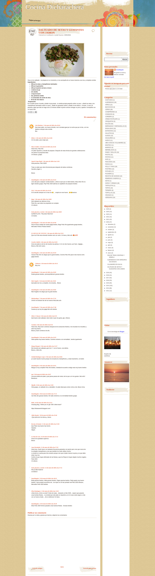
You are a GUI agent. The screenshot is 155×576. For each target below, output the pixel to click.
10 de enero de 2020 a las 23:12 (43, 402)
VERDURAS (67, 35)
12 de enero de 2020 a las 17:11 (53, 468)
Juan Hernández (35, 447)
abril (109, 245)
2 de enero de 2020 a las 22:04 (44, 138)
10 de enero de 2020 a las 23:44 (48, 415)
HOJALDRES (109, 138)
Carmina (33, 325)
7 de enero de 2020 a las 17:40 (48, 307)
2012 (107, 291)
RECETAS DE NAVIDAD (112, 176)
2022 (107, 217)
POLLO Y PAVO (110, 166)
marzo (110, 247)
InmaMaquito (35, 180)
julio (109, 237)
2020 (107, 222)
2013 (107, 288)
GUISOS (107, 135)
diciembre (111, 224)
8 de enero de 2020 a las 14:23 (48, 337)
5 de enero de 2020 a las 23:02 (47, 281)
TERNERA (108, 190)
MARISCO (108, 147)
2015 (107, 283)
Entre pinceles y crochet (37, 212)
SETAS (107, 181)
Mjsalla (33, 385)
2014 (107, 285)
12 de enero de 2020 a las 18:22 (48, 478)
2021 (107, 219)
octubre (110, 229)
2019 (107, 272)
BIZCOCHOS (109, 107)
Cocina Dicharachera (55, 6)
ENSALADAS (109, 128)
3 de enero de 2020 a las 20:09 (53, 212)
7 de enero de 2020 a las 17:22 (48, 298)
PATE (107, 159)
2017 (107, 278)
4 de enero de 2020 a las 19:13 (49, 263)
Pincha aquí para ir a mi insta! (114, 88)
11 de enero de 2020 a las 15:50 (50, 424)
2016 (107, 280)
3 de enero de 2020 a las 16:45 (43, 190)
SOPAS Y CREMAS (111, 183)
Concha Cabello (35, 242)
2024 (107, 211)
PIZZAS (107, 164)
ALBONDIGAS (109, 102)
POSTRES (108, 169)
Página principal (34, 20)
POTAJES (108, 171)
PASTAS (107, 154)
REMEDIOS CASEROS (112, 178)
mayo (109, 242)
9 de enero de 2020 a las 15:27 (49, 346)
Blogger (122, 331)
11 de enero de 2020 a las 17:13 (49, 436)
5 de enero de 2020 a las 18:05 (48, 272)
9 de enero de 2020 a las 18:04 (54, 357)
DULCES (108, 124)
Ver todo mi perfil (109, 77)
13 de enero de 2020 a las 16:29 (48, 504)
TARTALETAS (109, 185)
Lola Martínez (39, 125)
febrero (110, 250)
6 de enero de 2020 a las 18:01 (48, 290)
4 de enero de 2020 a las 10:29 (49, 242)
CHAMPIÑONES (110, 112)
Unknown (38, 263)
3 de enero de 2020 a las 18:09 (43, 199)
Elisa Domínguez (36, 491)
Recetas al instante (36, 424)
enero (109, 253)
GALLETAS (108, 133)
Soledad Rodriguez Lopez (38, 357)
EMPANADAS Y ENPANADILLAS (115, 126)
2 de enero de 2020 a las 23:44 (48, 147)
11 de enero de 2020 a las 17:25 (49, 447)
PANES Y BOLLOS (110, 152)
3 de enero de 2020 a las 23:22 (55, 233)
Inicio (62, 567)
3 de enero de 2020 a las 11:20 (51, 161)
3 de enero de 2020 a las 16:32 (48, 180)
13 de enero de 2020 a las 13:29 (49, 491)
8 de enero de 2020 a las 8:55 (49, 316)
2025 (107, 209)
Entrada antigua (37, 568)
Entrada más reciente (89, 568)
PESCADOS (109, 162)
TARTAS (107, 188)
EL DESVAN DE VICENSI (38, 233)
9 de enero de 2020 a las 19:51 (48, 365)
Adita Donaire (35, 415)
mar (32, 374)
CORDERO (108, 116)
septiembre (111, 232)
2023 (107, 214)
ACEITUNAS (109, 100)
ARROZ (107, 104)
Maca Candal (35, 147)
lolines (33, 138)
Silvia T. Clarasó (35, 316)
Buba (32, 402)
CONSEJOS (108, 114)
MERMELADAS (109, 150)
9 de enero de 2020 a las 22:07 (42, 374)
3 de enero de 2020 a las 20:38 (48, 222)
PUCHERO (108, 173)
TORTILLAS (108, 192)
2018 (107, 275)
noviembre (111, 227)
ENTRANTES (109, 131)
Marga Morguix (35, 346)
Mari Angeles (35, 281)
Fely (32, 190)
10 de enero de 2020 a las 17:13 (48, 394)
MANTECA (108, 145)
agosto (110, 235)
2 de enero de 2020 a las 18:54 (52, 125)
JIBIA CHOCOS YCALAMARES (114, 143)
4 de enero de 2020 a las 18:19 (48, 253)
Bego (32, 199)
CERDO (107, 109)
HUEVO (107, 140)
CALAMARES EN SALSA (114, 264)
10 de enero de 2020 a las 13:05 (44, 385)
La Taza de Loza (35, 436)
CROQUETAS (109, 121)
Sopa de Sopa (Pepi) (36, 161)
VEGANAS (108, 195)
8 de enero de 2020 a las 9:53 (45, 325)
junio (109, 240)
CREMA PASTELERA (111, 119)
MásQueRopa (35, 298)
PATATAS (108, 157)
